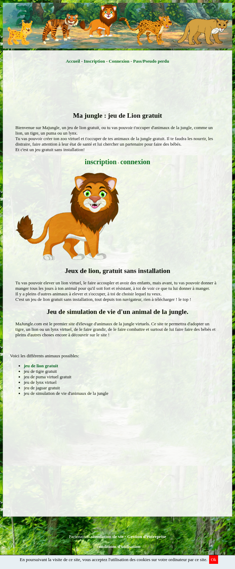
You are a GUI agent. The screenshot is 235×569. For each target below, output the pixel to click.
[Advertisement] (117, 89)
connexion (135, 162)
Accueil (73, 61)
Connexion (119, 61)
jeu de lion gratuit (41, 365)
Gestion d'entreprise (146, 536)
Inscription (94, 61)
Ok (213, 559)
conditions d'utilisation (118, 546)
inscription (101, 162)
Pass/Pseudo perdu (151, 61)
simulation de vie (107, 536)
